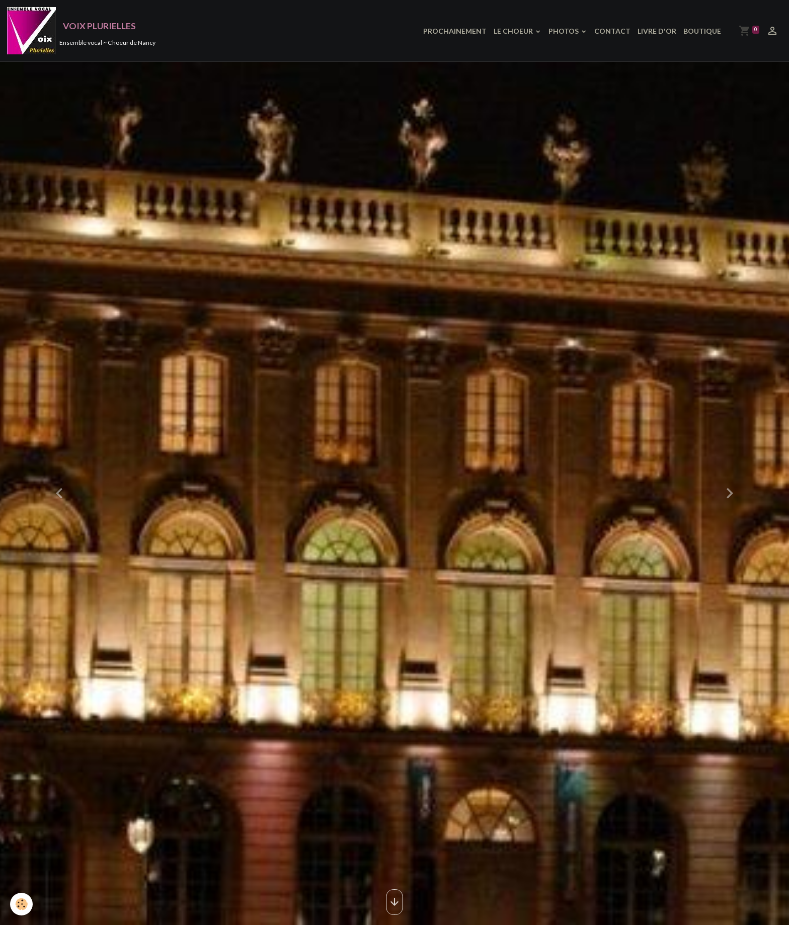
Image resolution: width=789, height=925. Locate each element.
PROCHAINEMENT (455, 31)
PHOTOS (564, 31)
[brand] (81, 30)
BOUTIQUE (702, 31)
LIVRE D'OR (657, 31)
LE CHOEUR (514, 31)
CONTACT (612, 31)
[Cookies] (21, 904)
